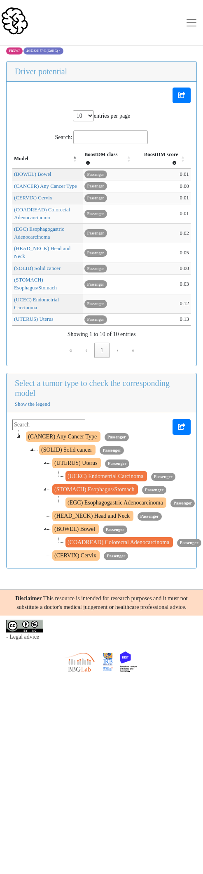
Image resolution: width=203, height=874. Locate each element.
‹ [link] (86, 327)
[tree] (101, 473)
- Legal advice (22, 614)
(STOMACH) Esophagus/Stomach (50, 272)
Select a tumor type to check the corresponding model (92, 364)
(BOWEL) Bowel (32, 174)
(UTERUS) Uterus (34, 296)
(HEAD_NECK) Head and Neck (48, 249)
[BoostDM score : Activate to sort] (165, 158)
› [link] (118, 327)
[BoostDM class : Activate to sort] (115, 158)
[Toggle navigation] (191, 22)
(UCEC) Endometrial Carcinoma (48, 284)
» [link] (133, 327)
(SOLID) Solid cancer (37, 260)
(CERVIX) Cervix (33, 198)
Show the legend (32, 381)
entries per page (112, 116)
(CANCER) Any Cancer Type (45, 186)
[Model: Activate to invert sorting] (51, 158)
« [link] (70, 327)
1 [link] (101, 327)
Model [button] (21, 158)
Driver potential (41, 71)
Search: (63, 137)
